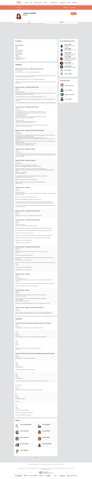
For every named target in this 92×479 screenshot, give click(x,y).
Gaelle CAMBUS (68, 48)
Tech (31, 2)
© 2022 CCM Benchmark (46, 469)
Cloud (68, 2)
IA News (26, 2)
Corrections (72, 468)
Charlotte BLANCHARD (25, 424)
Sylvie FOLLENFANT (47, 443)
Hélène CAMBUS (68, 44)
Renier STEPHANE (24, 437)
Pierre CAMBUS (68, 62)
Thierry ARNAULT (24, 450)
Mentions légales (60, 468)
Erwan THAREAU (68, 90)
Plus (36, 457)
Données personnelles (44, 468)
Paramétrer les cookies (53, 468)
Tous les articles (66, 468)
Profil (29, 22)
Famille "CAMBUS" (68, 73)
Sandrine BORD (46, 437)
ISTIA (16, 332)
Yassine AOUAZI (68, 99)
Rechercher (19, 7)
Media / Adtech (38, 2)
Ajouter (74, 13)
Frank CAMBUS (68, 56)
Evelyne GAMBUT (68, 66)
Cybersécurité (54, 2)
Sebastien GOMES (24, 443)
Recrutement (34, 468)
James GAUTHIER (24, 431)
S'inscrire (66, 7)
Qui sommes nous (21, 468)
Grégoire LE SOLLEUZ (69, 94)
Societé (38, 468)
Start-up (46, 2)
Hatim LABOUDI (46, 424)
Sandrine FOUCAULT (69, 85)
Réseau (61, 22)
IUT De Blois (18, 385)
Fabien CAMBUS (68, 52)
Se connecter (73, 7)
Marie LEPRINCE (46, 431)
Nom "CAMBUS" (68, 70)
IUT (16, 394)
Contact (26, 468)
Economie (74, 2)
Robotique (62, 2)
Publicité (30, 468)
